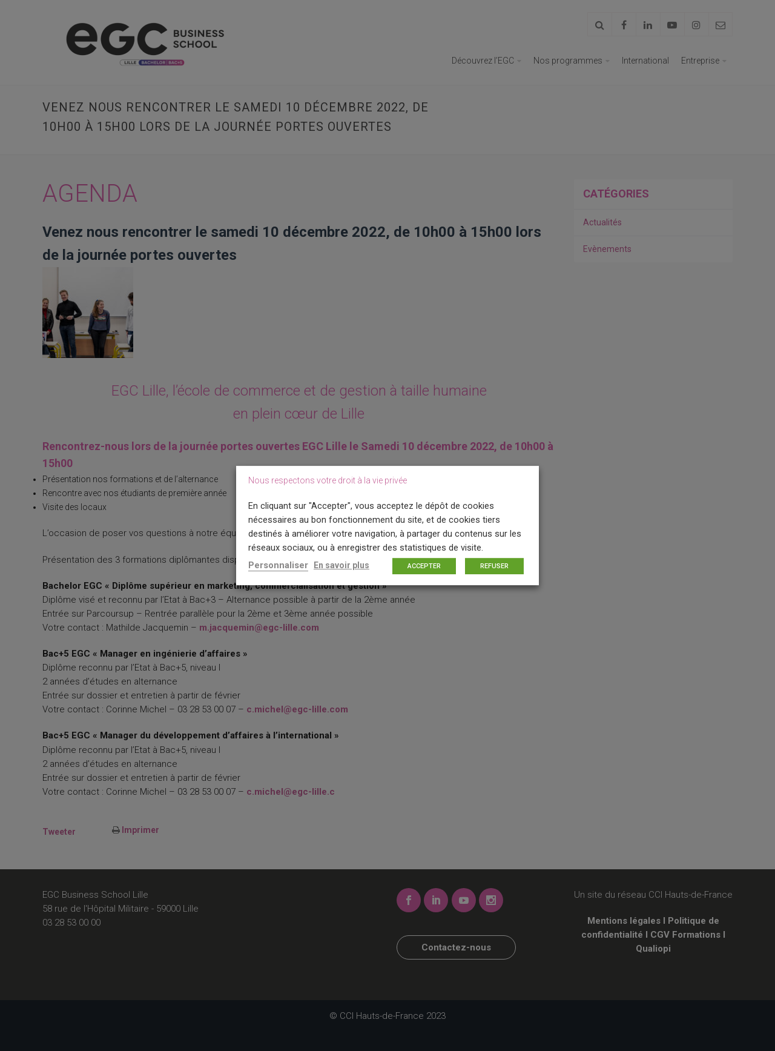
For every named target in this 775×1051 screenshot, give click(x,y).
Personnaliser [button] (278, 565)
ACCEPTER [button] (424, 566)
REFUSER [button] (494, 566)
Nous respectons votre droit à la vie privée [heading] (327, 480)
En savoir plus (341, 565)
